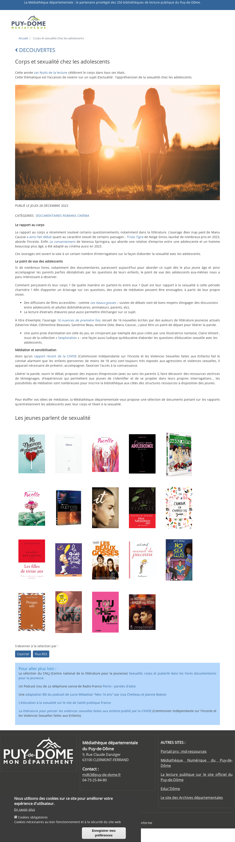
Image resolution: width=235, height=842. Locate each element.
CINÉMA (83, 215)
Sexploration (68, 338)
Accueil (23, 38)
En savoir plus (24, 811)
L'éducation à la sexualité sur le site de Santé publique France (65, 703)
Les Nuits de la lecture (50, 72)
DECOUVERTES (35, 50)
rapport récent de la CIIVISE (55, 356)
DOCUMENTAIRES (49, 215)
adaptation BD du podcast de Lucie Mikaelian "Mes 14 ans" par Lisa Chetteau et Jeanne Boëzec (96, 694)
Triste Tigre (134, 237)
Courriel (23, 654)
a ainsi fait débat (39, 237)
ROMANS (69, 215)
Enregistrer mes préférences (104, 834)
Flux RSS (41, 654)
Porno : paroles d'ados (119, 686)
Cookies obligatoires (33, 819)
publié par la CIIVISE (85, 711)
